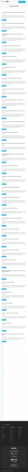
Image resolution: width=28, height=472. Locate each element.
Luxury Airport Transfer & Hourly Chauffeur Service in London (13, 12)
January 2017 (2, 367)
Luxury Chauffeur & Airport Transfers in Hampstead (11, 45)
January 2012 (2, 410)
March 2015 (2, 394)
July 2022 (2, 355)
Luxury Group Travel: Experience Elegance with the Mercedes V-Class (13, 143)
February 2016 (2, 381)
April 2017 (2, 363)
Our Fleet (19, 429)
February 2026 (2, 347)
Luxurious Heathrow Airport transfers (9, 56)
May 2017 (2, 362)
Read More (4, 42)
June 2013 (2, 406)
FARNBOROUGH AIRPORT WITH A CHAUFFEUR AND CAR (10, 197)
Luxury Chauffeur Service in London (8, 67)
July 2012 (2, 409)
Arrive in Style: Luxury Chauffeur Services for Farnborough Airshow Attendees (13, 154)
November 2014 (2, 398)
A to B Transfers (11, 430)
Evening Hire (11, 438)
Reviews (2, 438)
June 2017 (2, 361)
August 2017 (2, 358)
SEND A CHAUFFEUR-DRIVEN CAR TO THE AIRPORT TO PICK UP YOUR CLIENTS (13, 334)
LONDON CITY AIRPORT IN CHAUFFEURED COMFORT (10, 313)
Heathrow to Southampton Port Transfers (10, 132)
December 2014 (2, 397)
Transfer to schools (12, 442)
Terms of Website (3, 435)
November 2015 (2, 385)
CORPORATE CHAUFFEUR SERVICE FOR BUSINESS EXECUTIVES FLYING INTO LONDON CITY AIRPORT (14, 271)
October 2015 (2, 386)
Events (10, 439)
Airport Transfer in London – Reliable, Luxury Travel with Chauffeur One (12, 34)
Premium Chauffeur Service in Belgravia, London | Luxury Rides (13, 110)
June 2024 (2, 351)
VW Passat (19, 438)
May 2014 (2, 402)
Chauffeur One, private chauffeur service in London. (11, 78)
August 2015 (2, 389)
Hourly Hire (11, 434)
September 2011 (2, 414)
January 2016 (2, 382)
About (2, 430)
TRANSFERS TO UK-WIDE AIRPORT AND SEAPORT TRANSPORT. (11, 176)
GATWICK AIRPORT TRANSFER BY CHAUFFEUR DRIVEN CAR (11, 187)
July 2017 (2, 359)
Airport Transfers (12, 431)
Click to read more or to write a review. (14, 466)
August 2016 (2, 374)
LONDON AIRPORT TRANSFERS (6, 323)
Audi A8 (19, 435)
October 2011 (2, 413)
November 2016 (2, 370)
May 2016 (2, 378)
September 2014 (2, 401)
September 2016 (2, 373)
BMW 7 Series (19, 434)
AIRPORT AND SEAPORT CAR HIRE (7, 292)
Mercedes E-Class (20, 430)
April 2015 (2, 393)
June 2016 (2, 377)
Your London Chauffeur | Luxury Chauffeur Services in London (13, 121)
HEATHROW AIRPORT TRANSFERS (7, 303)
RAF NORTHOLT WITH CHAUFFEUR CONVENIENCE (9, 208)
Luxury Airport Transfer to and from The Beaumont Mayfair (13, 23)
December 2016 (2, 369)
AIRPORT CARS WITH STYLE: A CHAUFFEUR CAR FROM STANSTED (12, 218)
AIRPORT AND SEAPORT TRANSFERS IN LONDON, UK (10, 165)
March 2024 (2, 353)
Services (11, 429)
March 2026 (2, 346)
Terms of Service (3, 434)
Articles (2, 442)
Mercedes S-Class (20, 431)
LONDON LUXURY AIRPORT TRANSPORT (8, 282)
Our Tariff (2, 429)
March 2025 (2, 350)
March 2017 (2, 365)
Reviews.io (2, 439)
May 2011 (2, 417)
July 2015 (2, 390)
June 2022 (2, 357)
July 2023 (2, 354)
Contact (2, 431)
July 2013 (2, 405)
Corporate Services (12, 435)
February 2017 (2, 366)
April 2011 (2, 418)
